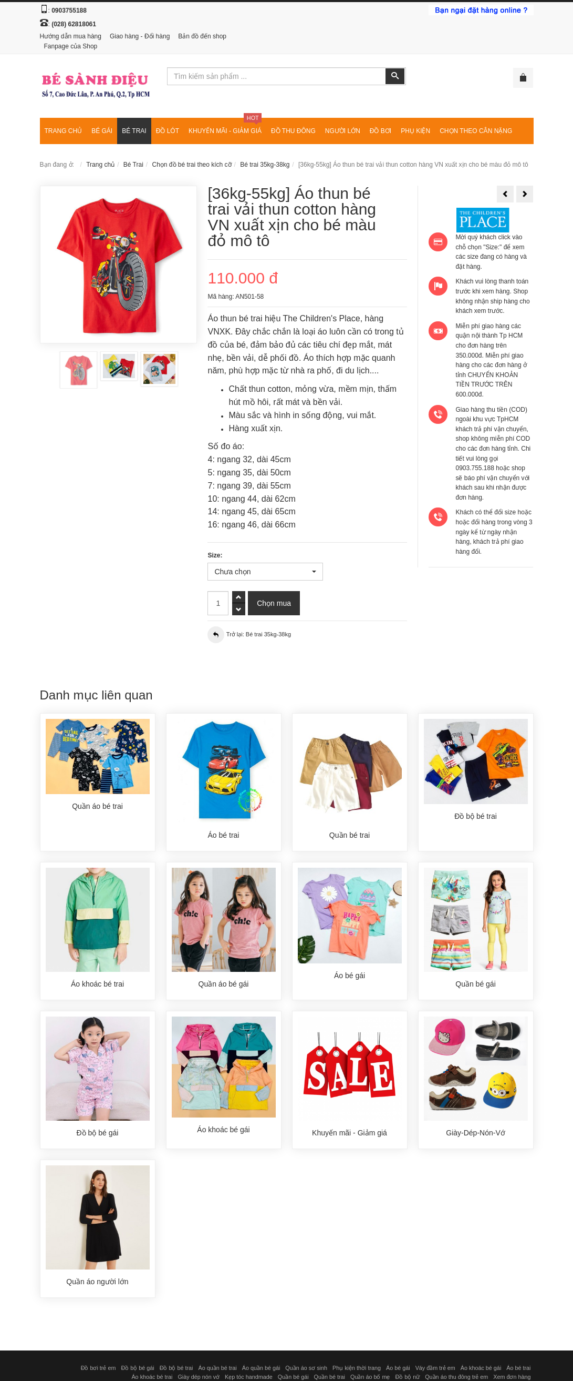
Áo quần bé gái (261, 1368)
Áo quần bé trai (217, 1368)
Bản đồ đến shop (202, 36)
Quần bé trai (329, 1377)
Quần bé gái (293, 1377)
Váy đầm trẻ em (435, 1368)
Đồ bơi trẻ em (98, 1368)
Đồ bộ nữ (407, 1377)
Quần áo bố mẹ (370, 1377)
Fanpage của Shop (71, 46)
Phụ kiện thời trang (356, 1368)
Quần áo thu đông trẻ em (456, 1377)
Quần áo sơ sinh (306, 1368)
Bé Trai (133, 164)
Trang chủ (100, 164)
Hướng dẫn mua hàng (70, 36)
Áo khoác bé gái (481, 1368)
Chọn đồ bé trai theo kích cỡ (192, 164)
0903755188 (69, 10)
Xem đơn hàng (511, 1377)
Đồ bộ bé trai (176, 1368)
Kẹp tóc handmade (249, 1377)
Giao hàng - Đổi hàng (140, 36)
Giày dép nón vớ (199, 1377)
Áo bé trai (518, 1368)
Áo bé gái (398, 1368)
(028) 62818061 (73, 24)
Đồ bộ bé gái (137, 1368)
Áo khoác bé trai (151, 1377)
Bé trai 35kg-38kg (264, 164)
